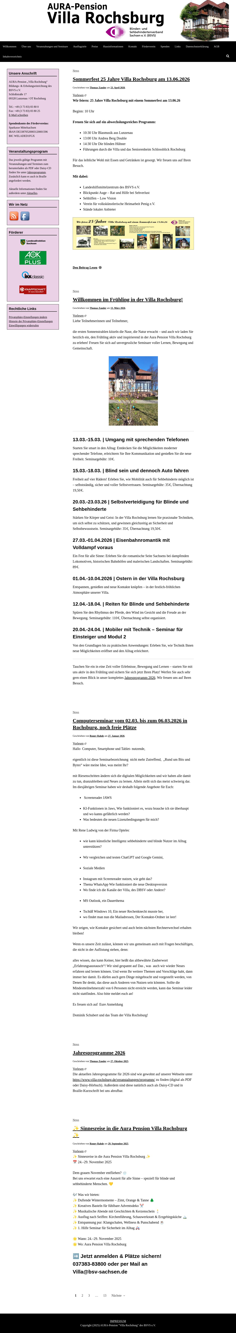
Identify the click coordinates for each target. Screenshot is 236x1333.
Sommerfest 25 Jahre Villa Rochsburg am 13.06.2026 (131, 79)
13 (104, 1295)
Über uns (26, 46)
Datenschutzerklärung (197, 46)
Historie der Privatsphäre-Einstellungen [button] (31, 321)
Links (178, 46)
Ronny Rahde (97, 736)
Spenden (165, 46)
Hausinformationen (113, 46)
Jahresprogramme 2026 (99, 1053)
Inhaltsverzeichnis (12, 56)
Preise (95, 46)
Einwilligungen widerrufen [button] (24, 325)
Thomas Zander (98, 87)
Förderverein (148, 46)
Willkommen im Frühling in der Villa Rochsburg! (128, 299)
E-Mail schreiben (18, 115)
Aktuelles (32, 193)
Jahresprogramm (36, 172)
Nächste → (118, 1295)
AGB (216, 46)
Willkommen (9, 46)
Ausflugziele (79, 46)
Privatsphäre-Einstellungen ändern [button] (28, 317)
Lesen (87, 267)
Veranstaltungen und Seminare (52, 46)
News (76, 70)
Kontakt (132, 46)
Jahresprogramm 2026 (139, 678)
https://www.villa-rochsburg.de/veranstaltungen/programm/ (114, 1080)
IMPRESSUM (118, 1321)
